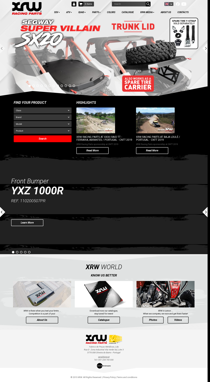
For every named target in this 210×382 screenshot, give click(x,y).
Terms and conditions (127, 377)
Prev (2, 212)
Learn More (27, 222)
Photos (153, 319)
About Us (42, 319)
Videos (178, 319)
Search (43, 138)
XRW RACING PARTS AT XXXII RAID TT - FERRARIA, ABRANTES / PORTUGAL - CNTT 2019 (104, 138)
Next (205, 212)
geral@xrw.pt (104, 357)
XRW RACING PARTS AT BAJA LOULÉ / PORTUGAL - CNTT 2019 (158, 138)
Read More (92, 150)
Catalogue (103, 319)
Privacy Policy (109, 377)
